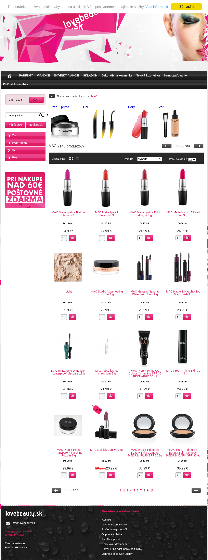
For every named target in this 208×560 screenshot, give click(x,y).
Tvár (14, 135)
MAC (94, 96)
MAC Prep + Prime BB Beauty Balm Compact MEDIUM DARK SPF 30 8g (183, 452)
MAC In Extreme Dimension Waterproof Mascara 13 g (68, 372)
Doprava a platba (112, 534)
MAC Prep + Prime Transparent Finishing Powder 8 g (68, 452)
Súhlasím (186, 7)
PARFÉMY (26, 75)
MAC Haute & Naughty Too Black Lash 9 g (183, 293)
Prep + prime (19, 142)
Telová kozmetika (148, 75)
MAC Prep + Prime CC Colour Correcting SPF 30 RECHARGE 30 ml (145, 373)
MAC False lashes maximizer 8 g (106, 372)
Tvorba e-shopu (15, 543)
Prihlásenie (15, 124)
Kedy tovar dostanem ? (115, 544)
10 (152, 490)
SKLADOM (90, 75)
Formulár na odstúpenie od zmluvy (122, 548)
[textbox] (26, 115)
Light (69, 291)
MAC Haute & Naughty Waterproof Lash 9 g (145, 293)
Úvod (82, 96)
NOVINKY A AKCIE (66, 75)
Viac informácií (156, 7)
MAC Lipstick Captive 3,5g (107, 449)
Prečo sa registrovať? (114, 529)
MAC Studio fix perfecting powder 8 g (107, 293)
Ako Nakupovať (111, 539)
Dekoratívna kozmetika (117, 75)
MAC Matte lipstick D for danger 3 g (145, 214)
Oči (14, 150)
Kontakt (106, 519)
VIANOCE (43, 75)
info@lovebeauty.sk (23, 522)
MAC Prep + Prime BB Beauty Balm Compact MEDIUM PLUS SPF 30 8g (145, 452)
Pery (15, 157)
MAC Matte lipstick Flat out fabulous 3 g (69, 214)
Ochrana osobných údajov (117, 553)
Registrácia (36, 124)
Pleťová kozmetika (15, 84)
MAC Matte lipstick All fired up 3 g (183, 214)
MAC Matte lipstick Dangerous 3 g (107, 214)
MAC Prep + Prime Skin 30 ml (183, 372)
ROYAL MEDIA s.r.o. (17, 547)
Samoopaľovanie (175, 75)
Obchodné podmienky (115, 524)
